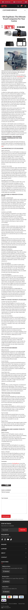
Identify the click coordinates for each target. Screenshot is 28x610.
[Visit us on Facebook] (2, 539)
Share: (6, 485)
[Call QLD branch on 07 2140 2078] (17, 2)
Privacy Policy (4, 603)
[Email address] (10, 530)
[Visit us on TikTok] (11, 539)
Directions (6, 571)
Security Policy (22, 603)
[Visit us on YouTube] (8, 539)
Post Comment (6, 516)
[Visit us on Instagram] (5, 539)
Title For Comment (5, 492)
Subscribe (22, 529)
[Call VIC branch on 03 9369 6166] (6, 2)
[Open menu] (25, 6)
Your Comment (4, 498)
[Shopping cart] (21, 6)
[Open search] (18, 6)
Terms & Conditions (13, 603)
